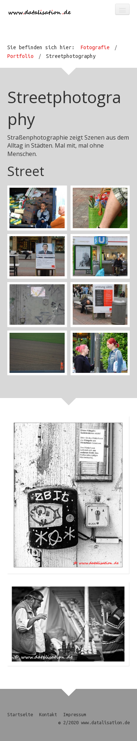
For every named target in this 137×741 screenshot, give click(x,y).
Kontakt (48, 714)
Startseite (20, 714)
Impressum (74, 714)
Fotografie (95, 47)
